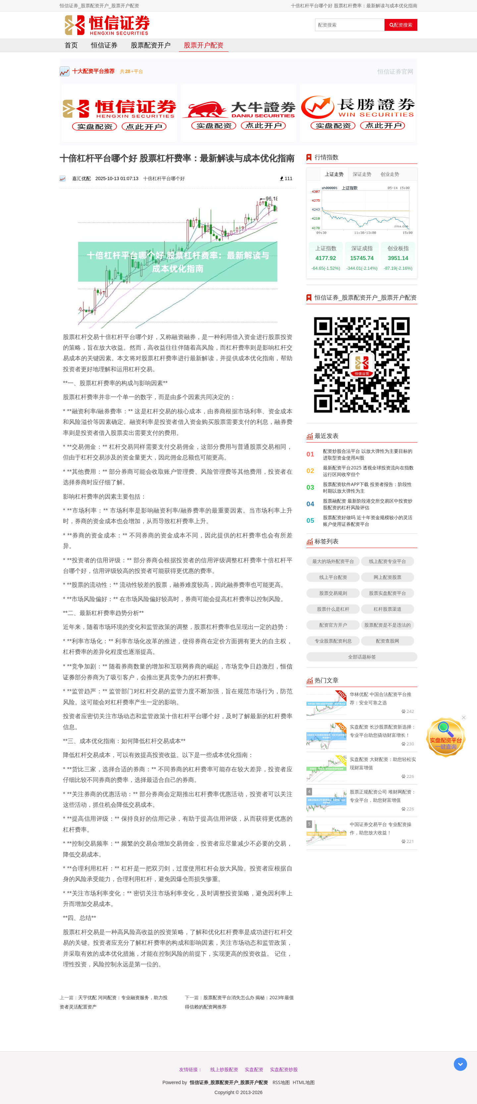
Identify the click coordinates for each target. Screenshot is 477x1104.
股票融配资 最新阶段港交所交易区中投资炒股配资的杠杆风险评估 (367, 504)
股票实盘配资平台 (387, 593)
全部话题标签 (362, 657)
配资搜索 (401, 25)
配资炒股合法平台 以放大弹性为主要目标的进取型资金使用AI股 (367, 454)
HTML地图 (304, 1082)
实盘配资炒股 (284, 1069)
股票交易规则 (333, 593)
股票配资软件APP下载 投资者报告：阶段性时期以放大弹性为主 (367, 487)
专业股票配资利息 (333, 641)
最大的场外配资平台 (333, 561)
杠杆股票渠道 (387, 609)
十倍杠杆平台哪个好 (164, 178)
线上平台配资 (333, 577)
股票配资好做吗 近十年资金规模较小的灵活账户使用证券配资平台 (367, 520)
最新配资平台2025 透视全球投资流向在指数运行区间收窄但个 (368, 470)
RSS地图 (281, 1082)
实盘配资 (254, 1069)
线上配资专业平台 (387, 561)
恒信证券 (104, 44)
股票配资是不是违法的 (387, 625)
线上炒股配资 (224, 1069)
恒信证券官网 (397, 71)
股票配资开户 (151, 44)
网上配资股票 (387, 577)
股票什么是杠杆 (333, 609)
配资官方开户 (333, 625)
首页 (71, 44)
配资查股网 (387, 641)
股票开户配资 (204, 44)
